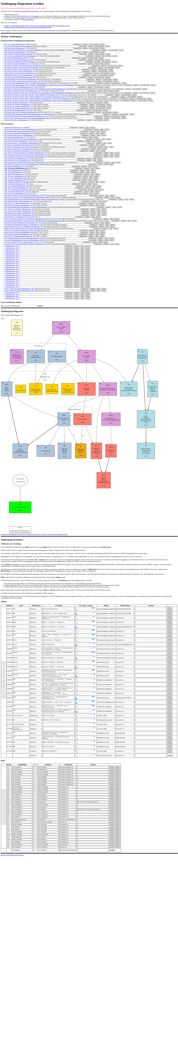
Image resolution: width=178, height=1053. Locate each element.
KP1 (22, 609)
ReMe (22, 698)
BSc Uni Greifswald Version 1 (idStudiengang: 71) (19, 135)
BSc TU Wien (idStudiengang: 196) (15, 58)
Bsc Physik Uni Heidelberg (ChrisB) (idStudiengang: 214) (21, 62)
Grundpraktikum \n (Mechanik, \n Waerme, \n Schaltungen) (62, 680)
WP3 (22, 742)
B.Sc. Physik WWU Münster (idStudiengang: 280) (19, 211)
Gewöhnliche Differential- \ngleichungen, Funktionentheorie (62, 671)
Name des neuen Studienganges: (19, 306)
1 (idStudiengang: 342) (11, 292)
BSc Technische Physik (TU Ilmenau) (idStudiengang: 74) (21, 139)
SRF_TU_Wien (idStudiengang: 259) (15, 178)
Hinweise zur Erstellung (12, 544)
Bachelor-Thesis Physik (62, 720)
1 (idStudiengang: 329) (11, 267)
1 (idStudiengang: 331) (11, 271)
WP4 (22, 746)
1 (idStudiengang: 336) (11, 281)
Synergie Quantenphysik (22, 729)
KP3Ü (22, 622)
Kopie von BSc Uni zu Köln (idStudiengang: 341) (19, 290)
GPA (22, 680)
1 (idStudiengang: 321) (11, 252)
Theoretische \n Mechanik (62, 640)
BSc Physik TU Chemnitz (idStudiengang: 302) (18, 236)
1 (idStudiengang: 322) (11, 254)
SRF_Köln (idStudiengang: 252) (14, 170)
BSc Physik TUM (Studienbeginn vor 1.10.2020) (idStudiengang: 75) (25, 50)
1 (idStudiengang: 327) (11, 263)
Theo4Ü (22, 658)
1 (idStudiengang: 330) (11, 269)
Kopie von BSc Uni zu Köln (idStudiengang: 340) (19, 288)
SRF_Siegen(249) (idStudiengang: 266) (16, 191)
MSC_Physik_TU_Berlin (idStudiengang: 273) (18, 203)
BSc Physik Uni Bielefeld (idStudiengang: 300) (18, 234)
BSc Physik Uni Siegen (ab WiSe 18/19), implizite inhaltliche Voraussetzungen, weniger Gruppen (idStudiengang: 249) (39, 100)
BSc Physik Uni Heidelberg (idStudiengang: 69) (18, 133)
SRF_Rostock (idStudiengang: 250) (15, 166)
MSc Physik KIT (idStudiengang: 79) (15, 52)
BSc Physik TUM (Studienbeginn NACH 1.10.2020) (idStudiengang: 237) (26, 83)
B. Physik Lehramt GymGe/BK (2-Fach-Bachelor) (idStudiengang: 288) (25, 219)
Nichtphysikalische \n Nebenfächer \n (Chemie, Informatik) (62, 733)
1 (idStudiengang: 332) (11, 273)
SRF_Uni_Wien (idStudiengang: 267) (15, 193)
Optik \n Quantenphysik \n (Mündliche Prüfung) (62, 618)
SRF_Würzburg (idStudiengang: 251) (16, 168)
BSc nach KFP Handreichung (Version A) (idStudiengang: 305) (23, 240)
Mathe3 (22, 671)
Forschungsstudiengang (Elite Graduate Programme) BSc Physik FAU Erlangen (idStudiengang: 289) (34, 221)
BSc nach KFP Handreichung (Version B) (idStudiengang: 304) (23, 238)
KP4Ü (22, 627)
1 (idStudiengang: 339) (11, 287)
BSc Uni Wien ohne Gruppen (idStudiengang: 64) (19, 131)
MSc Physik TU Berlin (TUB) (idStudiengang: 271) (19, 201)
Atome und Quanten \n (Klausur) (62, 627)
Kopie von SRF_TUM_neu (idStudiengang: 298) (19, 232)
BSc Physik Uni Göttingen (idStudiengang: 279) (18, 108)
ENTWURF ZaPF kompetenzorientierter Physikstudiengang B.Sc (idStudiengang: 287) (30, 114)
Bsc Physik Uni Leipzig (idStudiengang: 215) (17, 63)
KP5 (22, 631)
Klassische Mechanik (62, 609)
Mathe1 (22, 662)
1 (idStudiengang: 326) (11, 261)
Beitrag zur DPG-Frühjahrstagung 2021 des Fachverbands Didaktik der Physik (27, 27)
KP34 (22, 618)
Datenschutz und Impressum (15, 865)
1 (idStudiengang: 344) (11, 296)
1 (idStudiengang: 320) (11, 250)
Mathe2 (22, 667)
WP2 (22, 738)
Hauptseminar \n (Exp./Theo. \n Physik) (62, 702)
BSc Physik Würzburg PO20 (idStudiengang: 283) (19, 215)
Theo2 (22, 644)
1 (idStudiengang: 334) (11, 277)
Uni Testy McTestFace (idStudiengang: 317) (17, 120)
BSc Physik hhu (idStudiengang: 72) (15, 137)
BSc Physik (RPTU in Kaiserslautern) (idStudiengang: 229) (22, 79)
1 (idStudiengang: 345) (11, 298)
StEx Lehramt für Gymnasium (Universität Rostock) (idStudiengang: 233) (26, 162)
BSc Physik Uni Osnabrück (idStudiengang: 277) (19, 106)
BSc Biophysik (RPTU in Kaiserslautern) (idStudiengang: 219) (23, 67)
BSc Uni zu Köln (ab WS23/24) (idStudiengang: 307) (20, 242)
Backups (3, 865)
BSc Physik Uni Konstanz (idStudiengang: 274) (18, 205)
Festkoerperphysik (62, 631)
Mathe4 (22, 675)
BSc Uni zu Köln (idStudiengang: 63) (15, 44)
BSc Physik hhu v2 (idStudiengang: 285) (16, 217)
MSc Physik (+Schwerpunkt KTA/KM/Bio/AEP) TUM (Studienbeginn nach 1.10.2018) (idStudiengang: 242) (36, 89)
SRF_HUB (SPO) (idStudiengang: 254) (16, 174)
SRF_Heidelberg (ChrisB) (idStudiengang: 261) (18, 182)
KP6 (22, 636)
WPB (22, 751)
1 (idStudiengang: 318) (11, 246)
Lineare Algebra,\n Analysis (62, 662)
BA (22, 720)
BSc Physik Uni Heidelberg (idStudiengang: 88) (18, 145)
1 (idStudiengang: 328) (11, 265)
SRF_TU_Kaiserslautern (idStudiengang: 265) (18, 189)
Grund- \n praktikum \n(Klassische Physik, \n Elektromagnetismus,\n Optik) (62, 684)
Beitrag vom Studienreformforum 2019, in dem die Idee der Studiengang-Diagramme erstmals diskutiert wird (37, 26)
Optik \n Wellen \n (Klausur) (62, 622)
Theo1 (22, 640)
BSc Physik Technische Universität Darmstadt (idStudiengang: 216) (24, 65)
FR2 (22, 711)
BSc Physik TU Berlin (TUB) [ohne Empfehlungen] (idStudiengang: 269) (26, 197)
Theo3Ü (22, 653)
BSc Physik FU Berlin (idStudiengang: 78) (17, 141)
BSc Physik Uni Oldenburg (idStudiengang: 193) (19, 151)
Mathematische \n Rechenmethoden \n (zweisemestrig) (62, 698)
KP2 (22, 613)
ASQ (22, 693)
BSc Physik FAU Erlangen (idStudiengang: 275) (18, 104)
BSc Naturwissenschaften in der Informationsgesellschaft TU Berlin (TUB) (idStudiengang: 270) (33, 199)
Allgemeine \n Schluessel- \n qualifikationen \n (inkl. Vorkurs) (62, 693)
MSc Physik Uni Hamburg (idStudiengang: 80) (18, 54)
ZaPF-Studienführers (28, 19)
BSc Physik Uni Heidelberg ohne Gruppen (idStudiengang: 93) (23, 147)
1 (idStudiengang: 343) (11, 294)
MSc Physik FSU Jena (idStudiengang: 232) (17, 160)
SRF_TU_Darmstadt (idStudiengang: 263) (17, 186)
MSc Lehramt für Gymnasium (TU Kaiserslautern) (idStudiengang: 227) (26, 154)
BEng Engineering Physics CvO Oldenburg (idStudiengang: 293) (23, 226)
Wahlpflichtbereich (62, 751)
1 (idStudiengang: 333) (11, 275)
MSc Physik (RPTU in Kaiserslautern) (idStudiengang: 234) (22, 81)
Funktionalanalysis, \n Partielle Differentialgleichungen (62, 675)
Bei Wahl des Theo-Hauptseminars (95, 814)
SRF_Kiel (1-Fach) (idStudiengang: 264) (16, 187)
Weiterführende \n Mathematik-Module (62, 742)
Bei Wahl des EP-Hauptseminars (95, 806)
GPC (22, 689)
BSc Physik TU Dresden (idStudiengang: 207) (18, 60)
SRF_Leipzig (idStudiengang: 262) (14, 184)
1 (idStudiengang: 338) (11, 285)
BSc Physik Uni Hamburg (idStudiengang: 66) (18, 46)
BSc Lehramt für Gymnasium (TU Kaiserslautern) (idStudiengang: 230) (25, 156)
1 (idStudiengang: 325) (11, 259)
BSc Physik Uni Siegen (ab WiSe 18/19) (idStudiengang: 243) (22, 91)
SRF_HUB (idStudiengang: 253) (14, 172)
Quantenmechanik (62, 644)
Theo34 (22, 649)
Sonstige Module (62, 746)
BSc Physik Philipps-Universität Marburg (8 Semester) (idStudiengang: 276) (27, 207)
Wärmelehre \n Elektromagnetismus (62, 613)
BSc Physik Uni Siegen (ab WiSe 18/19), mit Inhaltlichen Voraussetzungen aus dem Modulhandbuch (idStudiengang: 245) (40, 93)
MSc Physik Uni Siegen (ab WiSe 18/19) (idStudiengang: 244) (23, 164)
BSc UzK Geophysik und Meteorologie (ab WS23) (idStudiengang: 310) (26, 244)
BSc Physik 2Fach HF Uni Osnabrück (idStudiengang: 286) (22, 112)
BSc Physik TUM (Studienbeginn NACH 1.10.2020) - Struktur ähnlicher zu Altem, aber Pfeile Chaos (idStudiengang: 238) (41, 85)
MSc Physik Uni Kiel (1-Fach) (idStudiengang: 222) (20, 71)
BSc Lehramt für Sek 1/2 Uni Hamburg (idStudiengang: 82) (22, 143)
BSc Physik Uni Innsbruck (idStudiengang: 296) (18, 230)
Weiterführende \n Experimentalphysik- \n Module (62, 738)
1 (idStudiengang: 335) (11, 279)
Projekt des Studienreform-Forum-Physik (27, 11)
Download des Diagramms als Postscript (13, 534)
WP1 (22, 733)
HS (22, 702)
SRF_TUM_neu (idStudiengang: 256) (15, 176)
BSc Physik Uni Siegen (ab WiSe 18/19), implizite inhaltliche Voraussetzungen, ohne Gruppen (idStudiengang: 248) (38, 98)
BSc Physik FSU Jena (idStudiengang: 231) (17, 158)
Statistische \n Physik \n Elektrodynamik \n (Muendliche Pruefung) (62, 649)
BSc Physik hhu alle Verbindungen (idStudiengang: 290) (21, 222)
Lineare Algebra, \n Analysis (62, 667)
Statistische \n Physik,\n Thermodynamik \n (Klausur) (62, 653)
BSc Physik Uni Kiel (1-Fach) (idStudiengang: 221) (19, 69)
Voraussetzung (22, 715)
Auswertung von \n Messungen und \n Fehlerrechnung (62, 707)
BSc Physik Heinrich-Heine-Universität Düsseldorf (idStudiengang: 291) (26, 116)
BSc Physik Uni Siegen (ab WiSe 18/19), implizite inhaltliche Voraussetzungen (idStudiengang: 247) (34, 96)
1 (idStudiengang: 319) (11, 248)
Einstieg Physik (22, 724)
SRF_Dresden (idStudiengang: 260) (15, 180)
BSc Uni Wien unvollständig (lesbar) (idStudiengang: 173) (21, 56)
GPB (22, 684)
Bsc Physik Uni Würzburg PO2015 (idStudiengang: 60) (20, 129)
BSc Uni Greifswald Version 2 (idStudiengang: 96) (19, 149)
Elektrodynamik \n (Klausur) (62, 658)
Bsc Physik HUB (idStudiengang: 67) (15, 48)
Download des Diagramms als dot (57, 534)
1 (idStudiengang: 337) (11, 283)
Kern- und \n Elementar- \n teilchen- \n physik (62, 636)
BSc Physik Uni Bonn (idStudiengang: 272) (17, 102)
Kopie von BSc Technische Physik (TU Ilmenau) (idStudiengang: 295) (25, 228)
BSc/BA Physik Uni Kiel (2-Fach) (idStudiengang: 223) (21, 73)
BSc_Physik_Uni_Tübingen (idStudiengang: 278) (19, 209)
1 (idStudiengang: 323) (11, 255)
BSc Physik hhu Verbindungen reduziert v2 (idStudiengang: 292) (23, 224)
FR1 (22, 707)
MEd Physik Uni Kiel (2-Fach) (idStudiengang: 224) (20, 75)
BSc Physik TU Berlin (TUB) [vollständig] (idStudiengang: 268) (23, 195)
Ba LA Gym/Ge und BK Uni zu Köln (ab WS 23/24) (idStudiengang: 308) (26, 118)
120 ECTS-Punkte (62, 715)
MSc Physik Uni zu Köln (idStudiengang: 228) (18, 77)
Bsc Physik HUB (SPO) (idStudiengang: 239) (18, 87)
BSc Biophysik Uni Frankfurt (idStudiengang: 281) (19, 213)
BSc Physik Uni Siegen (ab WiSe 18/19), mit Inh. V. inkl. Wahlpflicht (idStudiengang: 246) (31, 95)
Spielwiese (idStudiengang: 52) (13, 127)
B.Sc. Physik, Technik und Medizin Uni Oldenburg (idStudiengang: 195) (26, 153)
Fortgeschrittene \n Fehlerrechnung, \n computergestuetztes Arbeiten (62, 711)
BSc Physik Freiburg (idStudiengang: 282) (17, 110)
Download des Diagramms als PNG (36, 534)
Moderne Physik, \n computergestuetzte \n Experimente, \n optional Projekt (62, 689)
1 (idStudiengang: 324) (11, 257)
